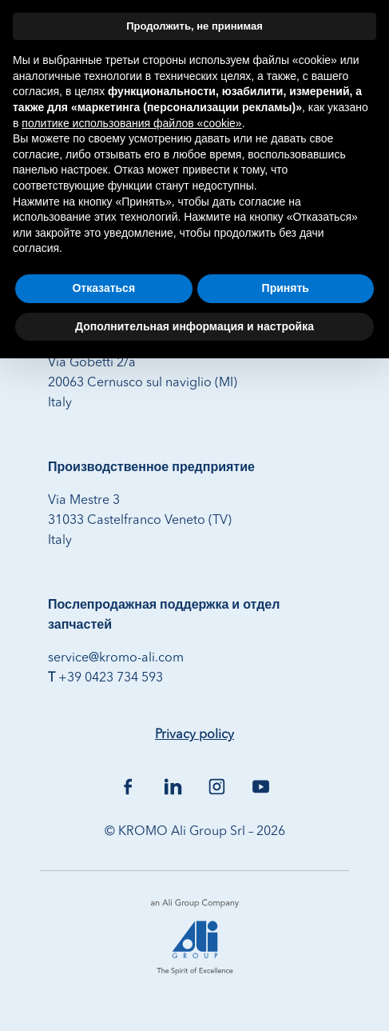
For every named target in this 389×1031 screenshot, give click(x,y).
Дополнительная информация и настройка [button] (194, 326)
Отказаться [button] (103, 288)
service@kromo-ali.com (116, 658)
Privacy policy (194, 735)
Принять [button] (285, 288)
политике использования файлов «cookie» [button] (131, 123)
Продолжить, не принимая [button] (194, 26)
